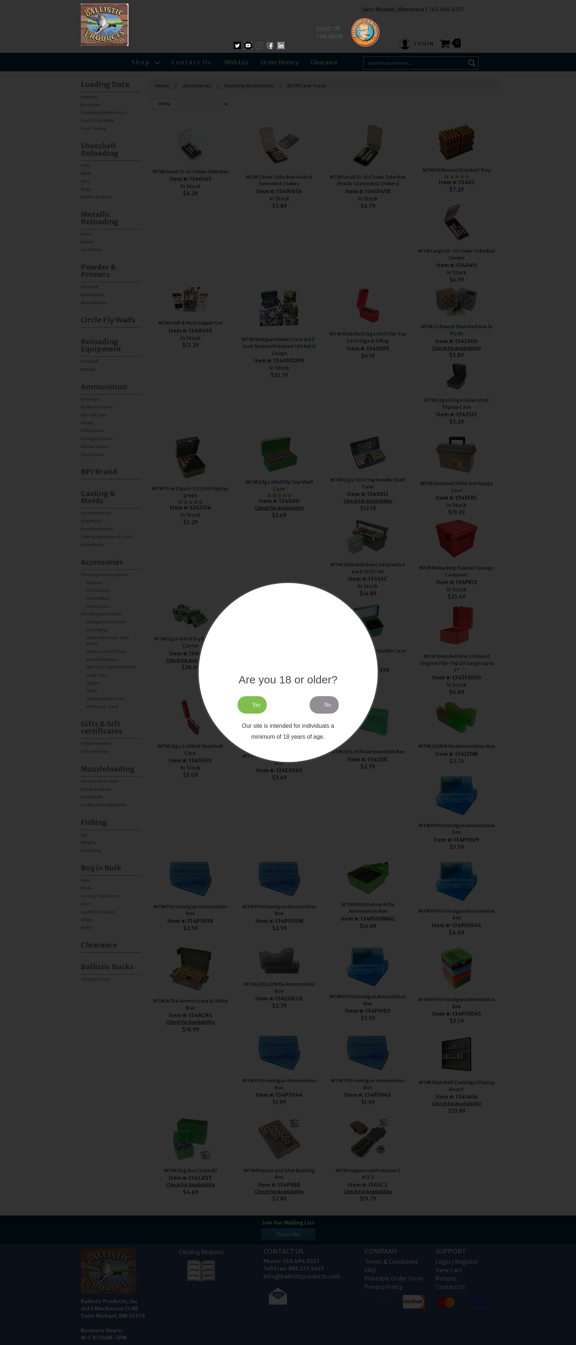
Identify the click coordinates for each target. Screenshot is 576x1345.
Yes (256, 705)
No (327, 705)
